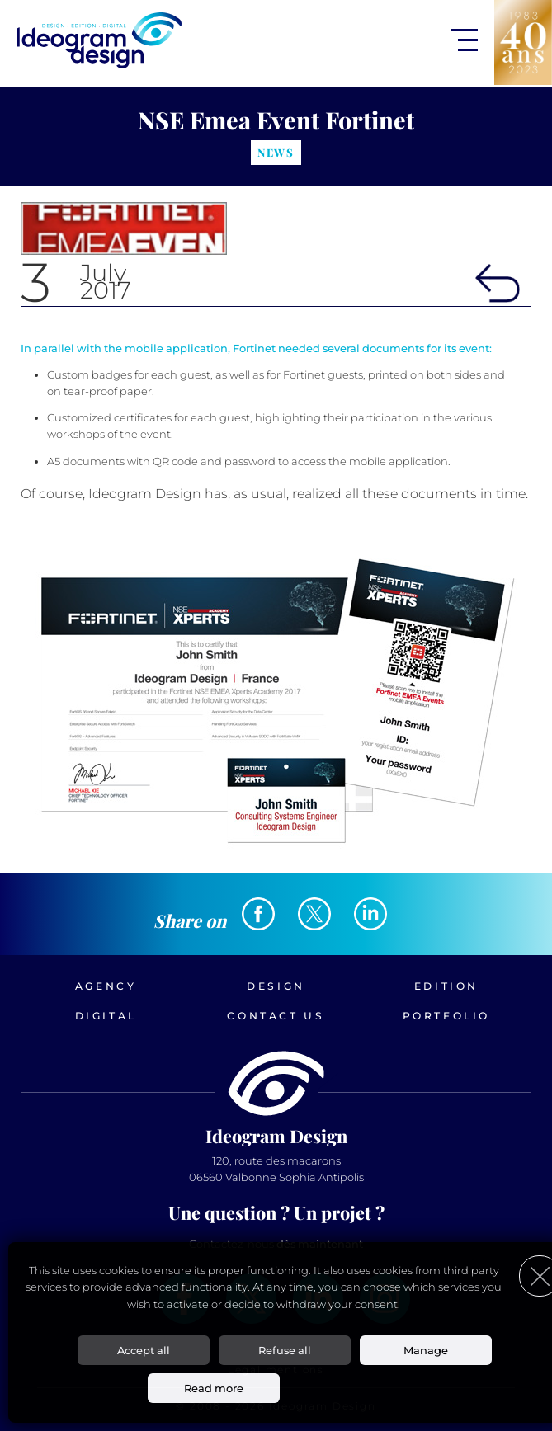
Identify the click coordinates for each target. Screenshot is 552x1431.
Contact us (275, 1016)
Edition (446, 986)
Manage (425, 1350)
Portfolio (446, 1016)
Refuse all (284, 1350)
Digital (106, 1016)
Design (276, 986)
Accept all (143, 1350)
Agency (106, 986)
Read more (213, 1388)
